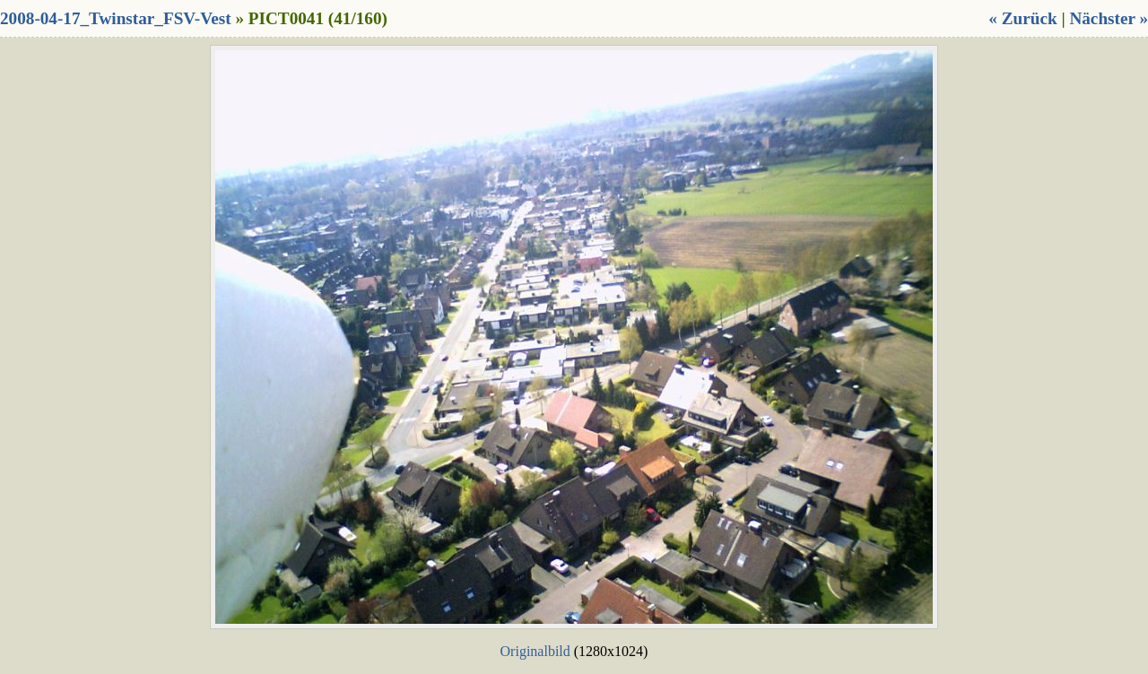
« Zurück (1022, 18)
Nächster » (1108, 18)
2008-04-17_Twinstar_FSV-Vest (115, 18)
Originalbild (535, 651)
